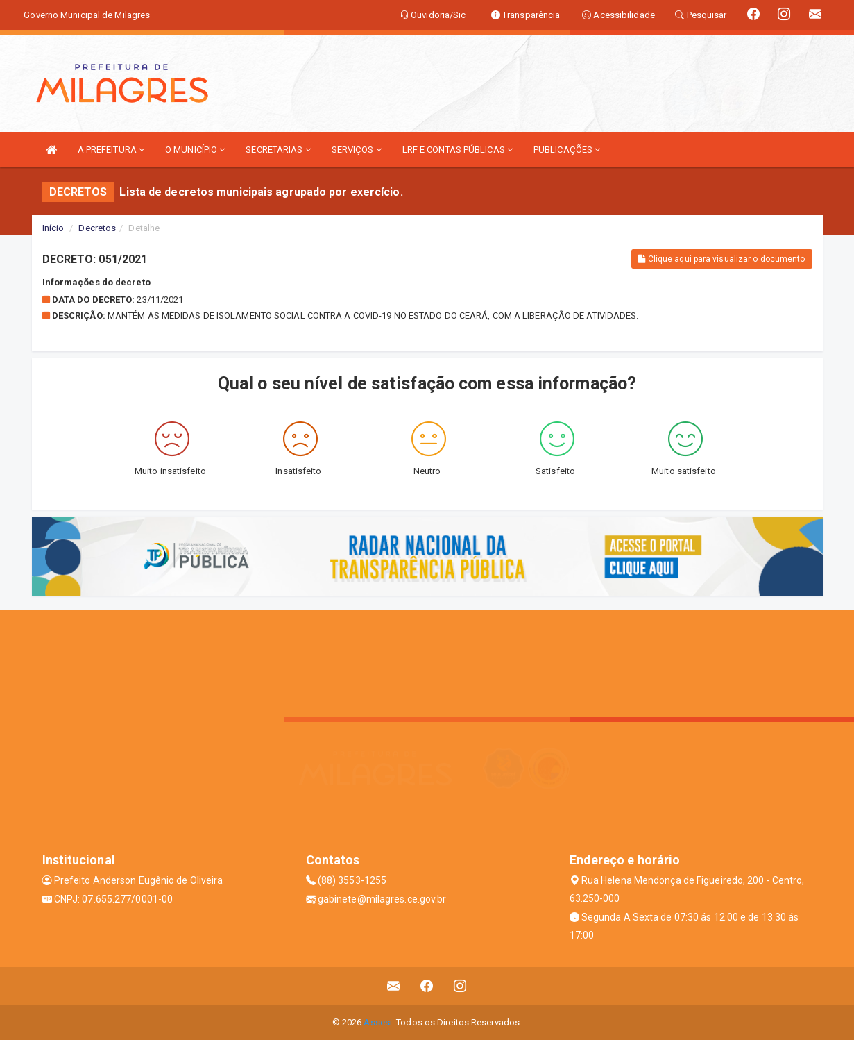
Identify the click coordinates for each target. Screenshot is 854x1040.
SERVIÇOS (357, 149)
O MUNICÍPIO (195, 149)
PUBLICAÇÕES (566, 149)
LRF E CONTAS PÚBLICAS (457, 149)
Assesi (378, 1022)
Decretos (97, 228)
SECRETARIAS (278, 149)
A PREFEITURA (111, 149)
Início (53, 228)
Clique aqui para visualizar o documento (721, 259)
